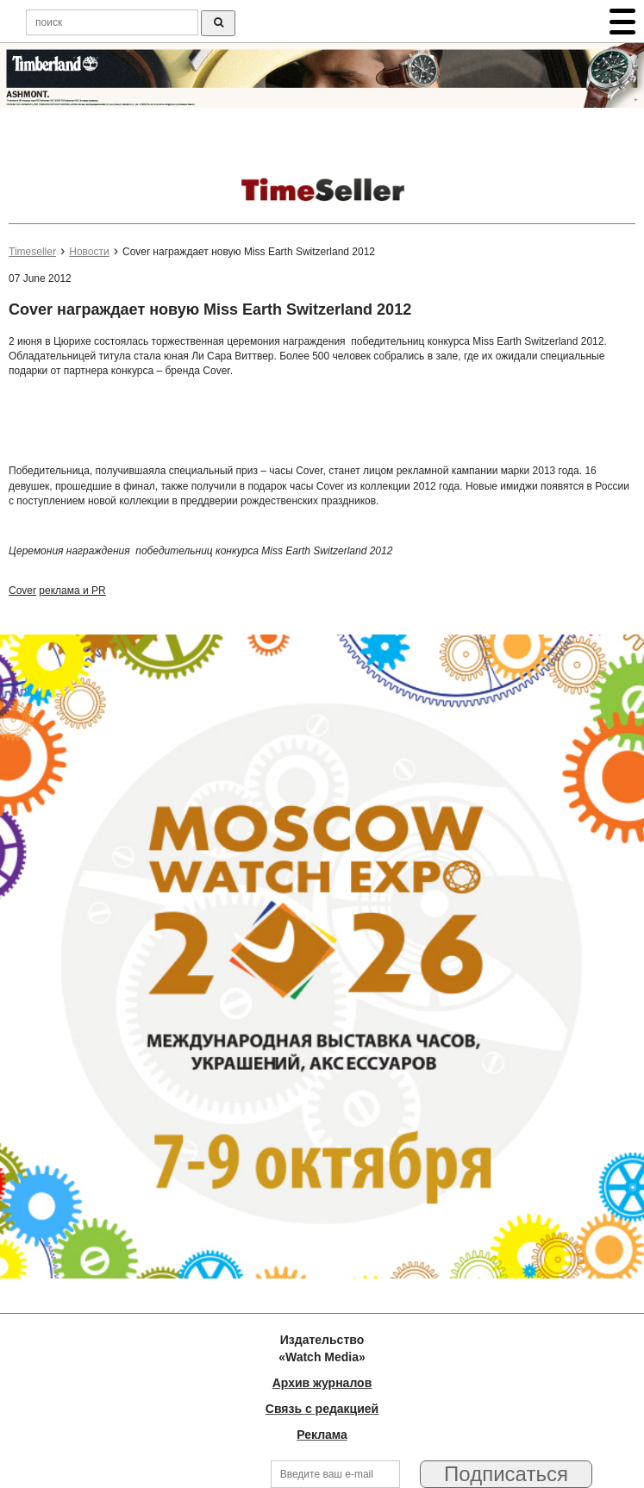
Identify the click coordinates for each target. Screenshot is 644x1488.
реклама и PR (72, 591)
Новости (89, 252)
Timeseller (32, 252)
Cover (22, 591)
